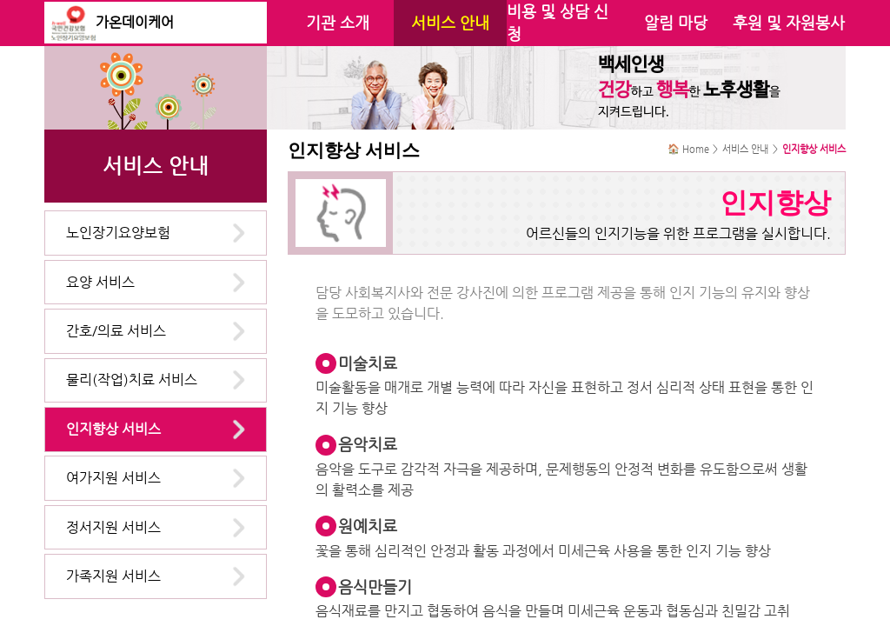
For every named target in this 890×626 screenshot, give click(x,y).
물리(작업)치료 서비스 (131, 379)
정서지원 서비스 (113, 527)
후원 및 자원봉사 (789, 22)
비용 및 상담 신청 (557, 23)
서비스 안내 (450, 22)
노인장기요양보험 (118, 232)
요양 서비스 (100, 282)
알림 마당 (675, 22)
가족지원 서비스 (113, 576)
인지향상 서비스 (113, 429)
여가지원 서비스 (113, 478)
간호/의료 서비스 (116, 331)
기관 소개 (337, 22)
